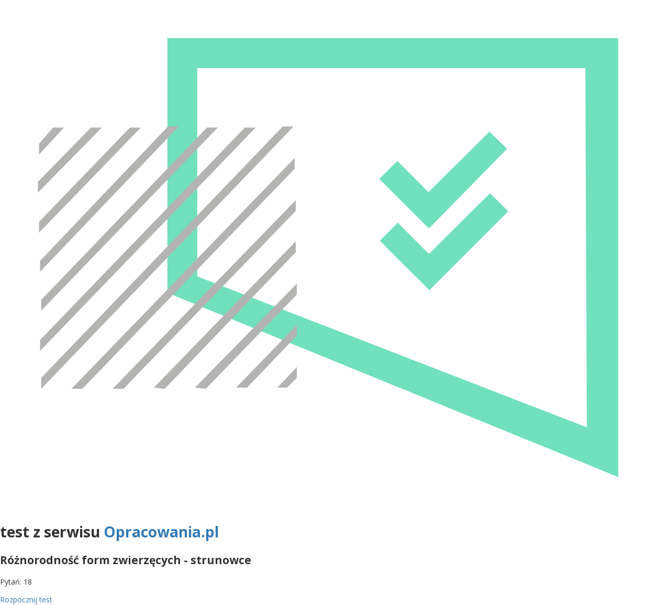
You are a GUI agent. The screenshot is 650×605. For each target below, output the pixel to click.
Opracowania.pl (161, 532)
